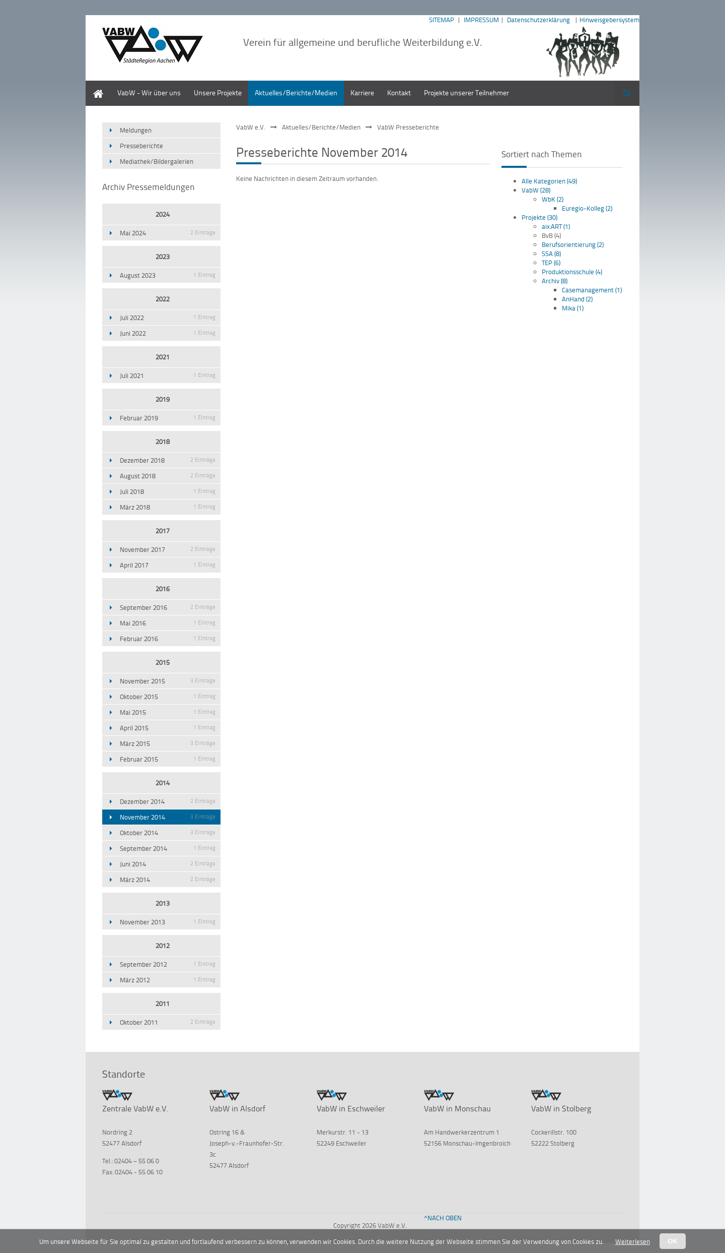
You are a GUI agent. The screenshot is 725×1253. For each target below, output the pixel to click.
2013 (163, 903)
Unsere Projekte (218, 92)
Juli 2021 (167, 375)
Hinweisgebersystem (609, 19)
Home (95, 85)
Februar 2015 (167, 759)
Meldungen (136, 130)
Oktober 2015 (167, 696)
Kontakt (399, 92)
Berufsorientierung (573, 244)
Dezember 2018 (167, 460)
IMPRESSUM (481, 19)
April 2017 (167, 565)
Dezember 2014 (167, 801)
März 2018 (167, 507)
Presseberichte (141, 145)
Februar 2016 (167, 638)
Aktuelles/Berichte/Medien (296, 92)
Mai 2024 (167, 232)
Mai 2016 (167, 623)
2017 (163, 530)
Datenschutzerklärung (538, 19)
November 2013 (167, 921)
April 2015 (167, 727)
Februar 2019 (167, 417)
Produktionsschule (572, 271)
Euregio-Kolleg (587, 208)
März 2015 (167, 743)
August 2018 (167, 475)
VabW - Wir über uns (149, 92)
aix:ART (556, 226)
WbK (552, 199)
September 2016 (167, 607)
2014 (163, 782)
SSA (551, 253)
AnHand (577, 298)
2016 (163, 588)
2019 (163, 399)
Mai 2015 (167, 712)
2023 (163, 256)
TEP (551, 262)
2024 (163, 214)
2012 (163, 945)
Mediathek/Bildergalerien (156, 161)
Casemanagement (592, 289)
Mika (573, 307)
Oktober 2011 (167, 1022)
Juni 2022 (167, 333)
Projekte (539, 217)
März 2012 (167, 979)
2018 (163, 441)
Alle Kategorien (549, 180)
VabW (536, 190)
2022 (163, 298)
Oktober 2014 (167, 832)
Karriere (362, 92)
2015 (163, 662)
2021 (163, 356)
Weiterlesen (632, 1241)
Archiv (554, 280)
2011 (163, 1003)
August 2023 (167, 275)
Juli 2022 (167, 317)
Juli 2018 (167, 491)
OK (673, 1241)
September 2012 (167, 964)
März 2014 (167, 879)
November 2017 (167, 549)
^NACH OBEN (443, 1217)
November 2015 (167, 680)
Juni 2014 (167, 863)
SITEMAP (441, 19)
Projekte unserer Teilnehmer (466, 92)
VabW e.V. (250, 127)
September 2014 (167, 848)
